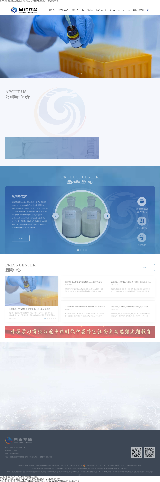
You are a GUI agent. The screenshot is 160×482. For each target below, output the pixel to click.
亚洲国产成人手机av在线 (43, 481)
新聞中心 (75, 10)
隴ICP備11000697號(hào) (75, 463)
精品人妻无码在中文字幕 (26, 481)
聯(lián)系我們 (138, 10)
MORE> (14, 135)
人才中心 (126, 10)
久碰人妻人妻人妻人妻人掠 (9, 481)
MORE (20, 236)
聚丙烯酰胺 (19, 194)
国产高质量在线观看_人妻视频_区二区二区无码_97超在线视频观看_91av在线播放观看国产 (30, 1)
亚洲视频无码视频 (58, 481)
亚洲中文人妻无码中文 (71, 481)
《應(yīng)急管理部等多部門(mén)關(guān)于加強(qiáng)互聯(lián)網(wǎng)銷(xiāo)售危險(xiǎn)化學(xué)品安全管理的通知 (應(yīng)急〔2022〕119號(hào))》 (61, 470)
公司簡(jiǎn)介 (63, 10)
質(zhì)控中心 (115, 10)
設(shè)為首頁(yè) (135, 3)
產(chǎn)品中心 (87, 10)
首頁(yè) (51, 10)
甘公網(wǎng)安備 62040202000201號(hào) (98, 463)
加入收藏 (146, 3)
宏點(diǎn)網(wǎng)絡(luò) (133, 463)
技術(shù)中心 (101, 10)
